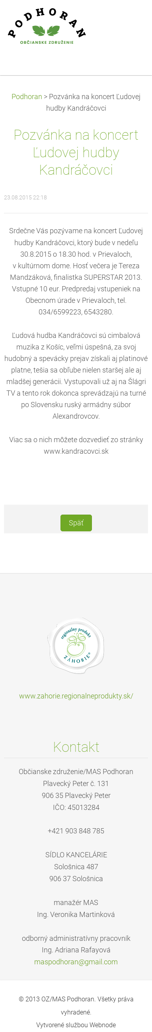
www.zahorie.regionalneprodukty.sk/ (76, 696)
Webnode (103, 1025)
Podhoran (27, 97)
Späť (76, 523)
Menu (130, 18)
